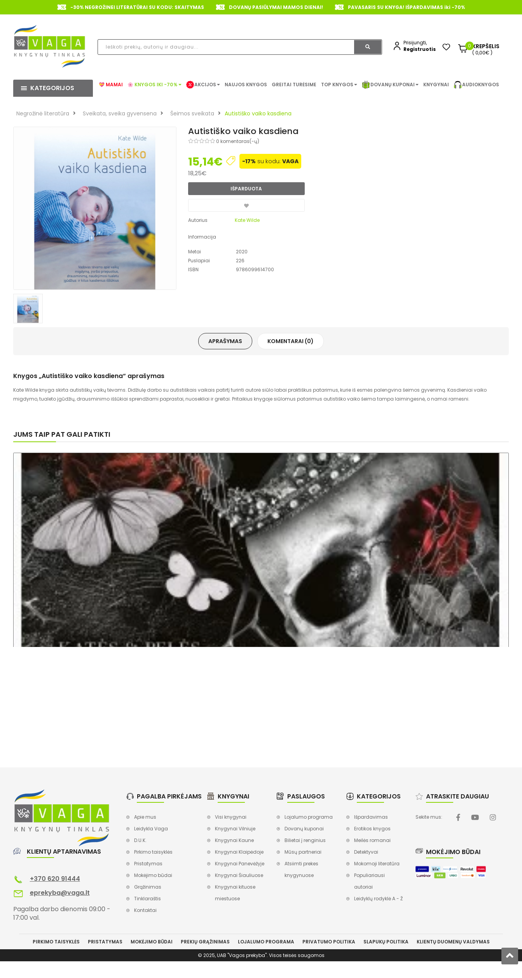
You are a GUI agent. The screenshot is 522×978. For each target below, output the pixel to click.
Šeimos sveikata (192, 113)
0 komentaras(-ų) (237, 141)
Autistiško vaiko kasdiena (258, 113)
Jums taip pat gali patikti (61, 434)
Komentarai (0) (290, 341)
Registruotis (419, 49)
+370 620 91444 (55, 878)
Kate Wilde (247, 220)
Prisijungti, (415, 42)
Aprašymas (225, 341)
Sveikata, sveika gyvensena (120, 113)
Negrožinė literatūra (42, 113)
